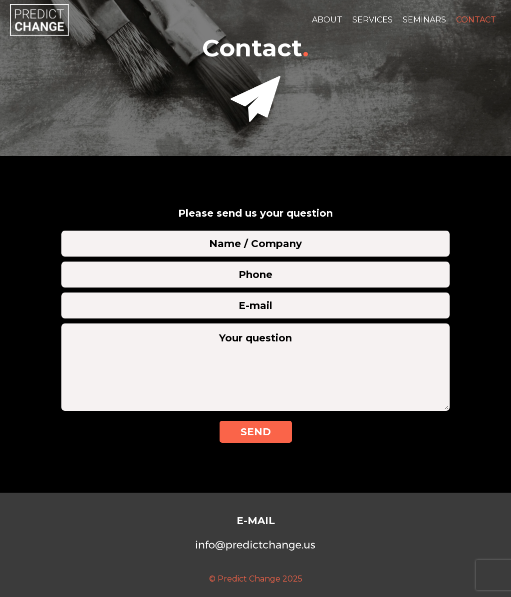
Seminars (424, 19)
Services (372, 19)
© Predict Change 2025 (255, 579)
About (327, 19)
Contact (476, 19)
